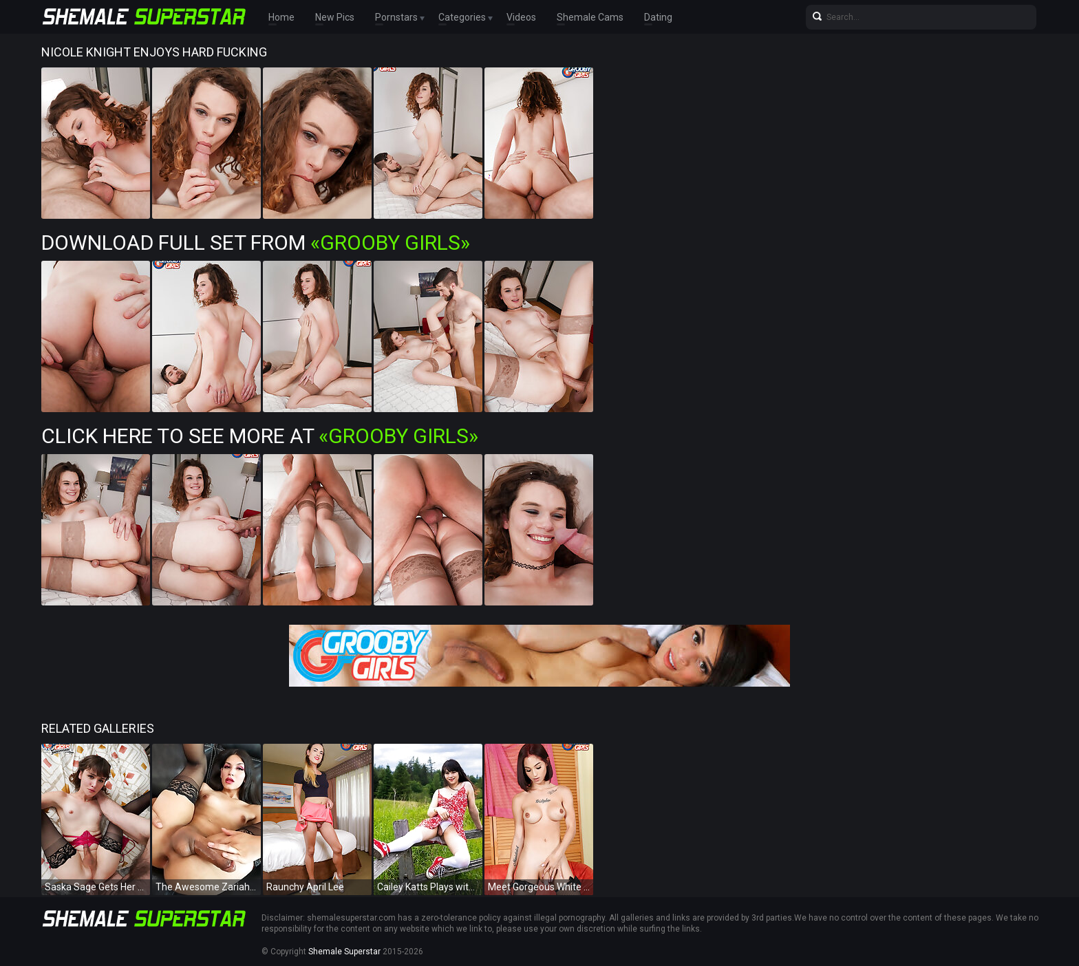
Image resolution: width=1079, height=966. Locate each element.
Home (281, 17)
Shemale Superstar (344, 951)
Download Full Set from (255, 242)
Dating (658, 17)
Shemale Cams (590, 17)
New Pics (334, 17)
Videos (521, 17)
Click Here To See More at (259, 436)
